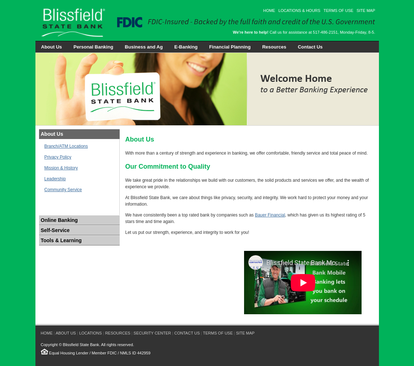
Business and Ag (144, 47)
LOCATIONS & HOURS (299, 10)
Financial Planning (230, 47)
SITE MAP (366, 10)
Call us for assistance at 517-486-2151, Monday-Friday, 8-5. (304, 32)
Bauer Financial (270, 215)
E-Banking (185, 47)
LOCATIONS (90, 333)
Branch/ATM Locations (66, 146)
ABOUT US (66, 333)
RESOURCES (118, 333)
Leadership (55, 178)
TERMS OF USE (339, 10)
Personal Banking (93, 47)
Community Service (63, 189)
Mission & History (61, 168)
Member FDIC (104, 353)
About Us (51, 47)
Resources (274, 47)
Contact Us (310, 47)
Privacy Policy (58, 157)
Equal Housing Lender (69, 353)
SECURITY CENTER (152, 333)
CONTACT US (187, 333)
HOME (269, 10)
